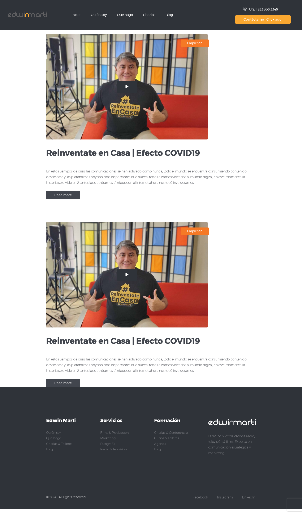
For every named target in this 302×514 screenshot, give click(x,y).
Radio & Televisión (114, 454)
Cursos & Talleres (166, 443)
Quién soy (53, 437)
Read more (64, 197)
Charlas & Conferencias (171, 437)
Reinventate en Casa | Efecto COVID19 (139, 154)
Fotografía (108, 448)
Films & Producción (115, 437)
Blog (49, 454)
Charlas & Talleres (59, 448)
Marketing (108, 443)
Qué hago (53, 443)
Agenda (160, 448)
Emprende (194, 43)
